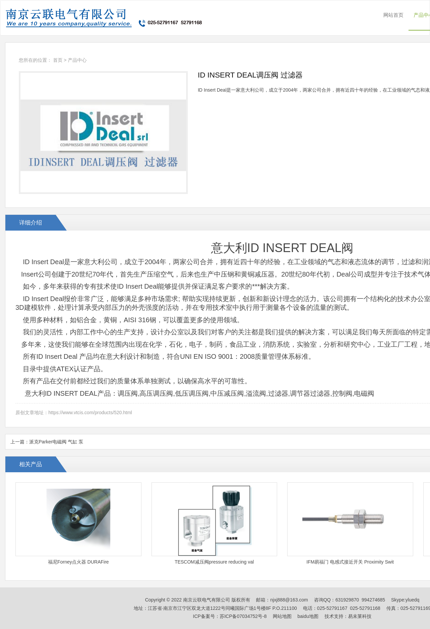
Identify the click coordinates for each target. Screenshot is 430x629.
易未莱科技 (360, 616)
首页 (57, 60)
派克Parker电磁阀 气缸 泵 (56, 441)
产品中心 (77, 60)
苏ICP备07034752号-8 (243, 616)
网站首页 (393, 15)
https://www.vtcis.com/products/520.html (90, 412)
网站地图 (282, 616)
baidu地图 (308, 616)
